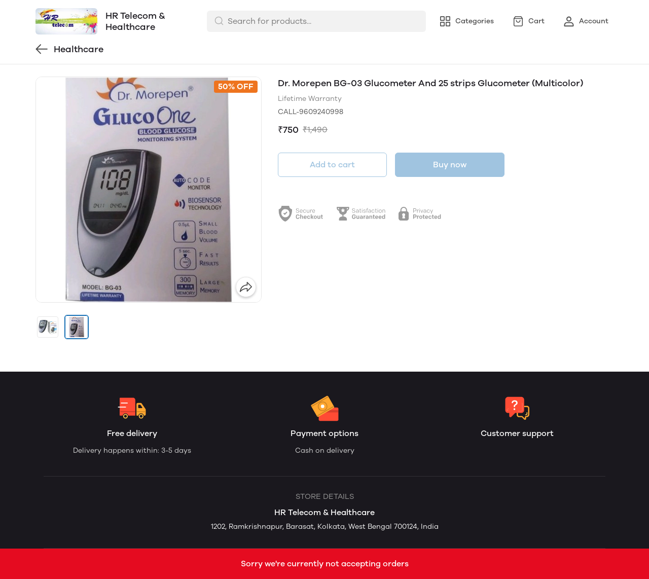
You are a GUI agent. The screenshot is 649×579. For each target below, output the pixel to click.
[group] (148, 189)
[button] (47, 327)
